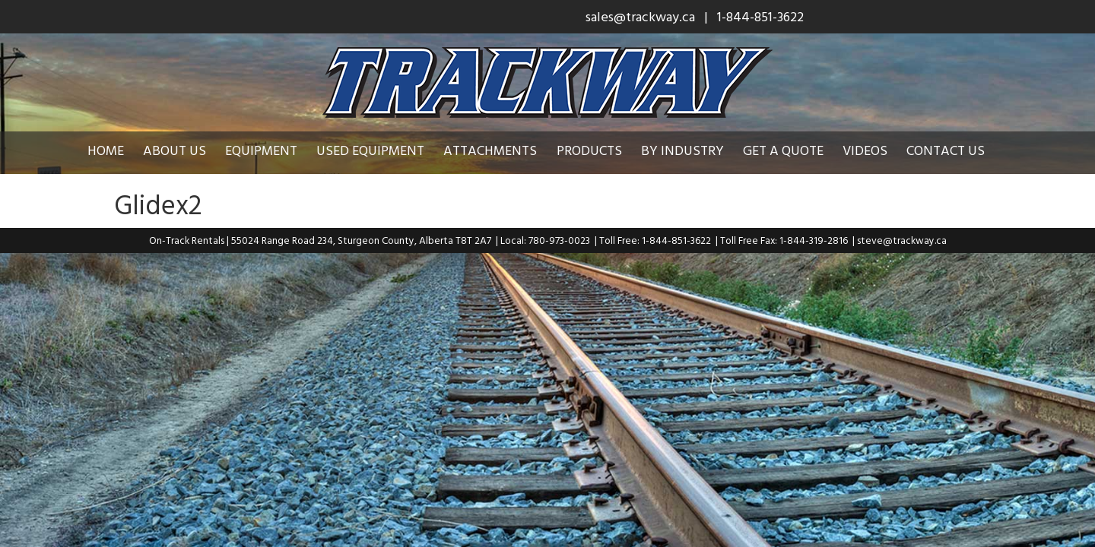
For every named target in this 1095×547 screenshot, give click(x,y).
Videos (876, 150)
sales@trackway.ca (640, 16)
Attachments (501, 150)
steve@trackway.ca (902, 240)
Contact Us (957, 150)
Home (117, 150)
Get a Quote (794, 150)
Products (600, 150)
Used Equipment (382, 150)
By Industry (693, 150)
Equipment (272, 150)
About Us (185, 150)
